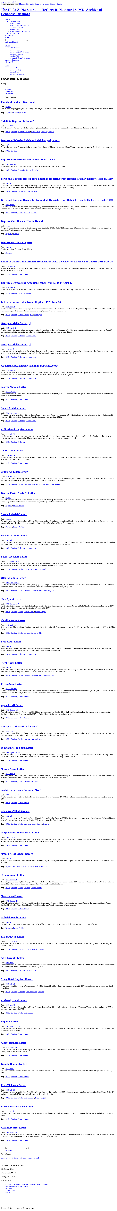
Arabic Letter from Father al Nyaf (20, 790)
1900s (8, 548)
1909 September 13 (12, 1026)
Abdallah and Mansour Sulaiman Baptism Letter (29, 365)
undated (8, 107)
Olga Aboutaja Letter (13, 577)
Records (35, 170)
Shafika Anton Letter (13, 620)
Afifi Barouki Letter (12, 957)
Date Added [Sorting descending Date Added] (9, 93)
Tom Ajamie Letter (12, 599)
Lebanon (51, 132)
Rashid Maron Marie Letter (17, 1106)
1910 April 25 (11, 625)
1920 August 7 (11, 370)
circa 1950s (10, 126)
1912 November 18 (12, 413)
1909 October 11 (12, 837)
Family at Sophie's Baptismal (18, 101)
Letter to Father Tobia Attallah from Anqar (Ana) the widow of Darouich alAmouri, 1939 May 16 (57, 261)
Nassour (23, 113)
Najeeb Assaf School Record (17, 853)
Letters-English (40, 569)
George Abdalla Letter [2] (16, 323)
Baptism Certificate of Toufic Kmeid (22, 221)
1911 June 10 (10, 1005)
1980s (8, 191)
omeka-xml (31, 1158)
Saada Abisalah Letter (14, 514)
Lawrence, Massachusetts (33, 484)
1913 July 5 (10, 1069)
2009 (7, 145)
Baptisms (9, 113)
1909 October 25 (12, 901)
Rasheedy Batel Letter (14, 1000)
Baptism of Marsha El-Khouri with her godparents (30, 140)
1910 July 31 (10, 984)
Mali (31, 315)
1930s (8, 274)
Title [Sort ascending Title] (7, 87)
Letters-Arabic (23, 274)
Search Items (14, 72)
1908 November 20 (12, 795)
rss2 (37, 1158)
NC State (8, 1188)
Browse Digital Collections (20, 25)
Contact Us (9, 36)
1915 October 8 (11, 941)
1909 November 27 (12, 583)
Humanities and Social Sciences (16, 1186)
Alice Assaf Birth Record (15, 811)
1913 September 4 (12, 561)
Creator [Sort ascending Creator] (8, 89)
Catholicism (35, 132)
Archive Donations (12, 34)
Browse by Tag (15, 70)
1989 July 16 (10, 205)
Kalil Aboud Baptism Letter (17, 429)
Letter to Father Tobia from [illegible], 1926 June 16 (31, 302)
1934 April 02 (11, 288)
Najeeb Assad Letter (12, 768)
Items (7, 66)
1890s (8, 675)
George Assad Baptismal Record (19, 726)
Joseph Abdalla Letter (13, 386)
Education (16, 866)
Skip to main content (8, 2)
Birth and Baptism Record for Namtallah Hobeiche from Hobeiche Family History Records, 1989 (57, 178)
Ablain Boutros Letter (13, 1127)
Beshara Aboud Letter (14, 535)
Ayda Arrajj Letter (12, 705)
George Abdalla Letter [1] (16, 344)
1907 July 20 (10, 1090)
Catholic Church (24, 132)
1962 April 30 (11, 164)
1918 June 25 (10, 476)
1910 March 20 (11, 328)
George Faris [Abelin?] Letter (18, 493)
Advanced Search (11, 42)
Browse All (14, 68)
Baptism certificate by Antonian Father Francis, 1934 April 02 (36, 282)
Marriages (38, 315)
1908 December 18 (12, 604)
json (24, 1158)
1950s (8, 132)
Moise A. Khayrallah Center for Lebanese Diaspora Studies (26, 1184)
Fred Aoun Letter (11, 641)
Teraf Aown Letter (11, 662)
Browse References (17, 74)
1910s (8, 336)
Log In (7, 1192)
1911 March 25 (11, 1111)
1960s (8, 170)
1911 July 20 (10, 434)
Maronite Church (24, 170)
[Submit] (27, 40)
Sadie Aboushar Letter (14, 556)
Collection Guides (16, 27)
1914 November (11, 689)
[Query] (15, 40)
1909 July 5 (10, 540)
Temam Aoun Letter (12, 875)
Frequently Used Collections (20, 31)
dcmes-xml (18, 1158)
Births (20, 191)
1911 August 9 (11, 392)
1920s (8, 315)
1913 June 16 (10, 774)
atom (3, 1158)
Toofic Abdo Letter (12, 450)
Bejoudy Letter (9, 1021)
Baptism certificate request (16, 242)
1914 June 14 (10, 455)
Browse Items (15, 23)
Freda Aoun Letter (12, 683)
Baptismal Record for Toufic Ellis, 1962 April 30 (28, 159)
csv (6, 1158)
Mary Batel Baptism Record (17, 979)
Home (7, 19)
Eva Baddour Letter (12, 936)
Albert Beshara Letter (13, 1042)
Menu (10, 4)
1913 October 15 (12, 710)
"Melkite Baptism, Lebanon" (18, 121)
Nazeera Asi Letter (12, 896)
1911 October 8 (11, 880)
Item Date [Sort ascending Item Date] (9, 91)
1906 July (9, 816)
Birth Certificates (24, 293)
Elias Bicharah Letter (13, 1085)
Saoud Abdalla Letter (13, 408)
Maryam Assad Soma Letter (17, 747)
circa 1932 (9, 731)
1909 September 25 (12, 752)
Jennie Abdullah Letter (14, 471)
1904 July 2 (10, 963)
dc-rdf (11, 1158)
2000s (8, 151)
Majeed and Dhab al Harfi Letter (20, 832)
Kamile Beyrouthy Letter (15, 1064)
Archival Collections (12, 21)
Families (16, 113)
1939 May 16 (10, 266)
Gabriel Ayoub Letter (13, 917)
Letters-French (23, 315)
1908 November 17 (12, 1132)
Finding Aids (14, 29)
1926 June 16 (10, 307)
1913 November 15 (12, 1047)
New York (34, 782)
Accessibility (10, 1190)
